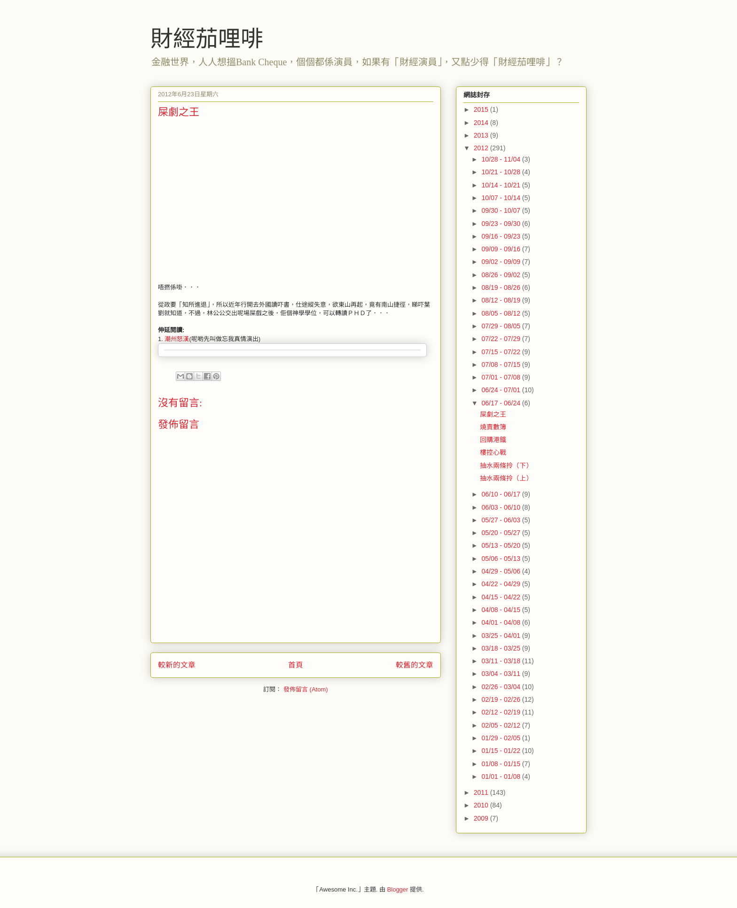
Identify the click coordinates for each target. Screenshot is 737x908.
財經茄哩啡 (206, 38)
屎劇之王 (493, 414)
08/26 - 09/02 (501, 275)
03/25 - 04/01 (501, 635)
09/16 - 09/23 (501, 236)
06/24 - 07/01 (501, 390)
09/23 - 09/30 (501, 223)
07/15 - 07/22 (501, 352)
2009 (482, 818)
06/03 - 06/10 (501, 507)
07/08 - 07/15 (501, 364)
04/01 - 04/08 (501, 622)
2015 (482, 109)
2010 (482, 805)
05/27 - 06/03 (501, 520)
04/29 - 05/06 (501, 571)
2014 (482, 122)
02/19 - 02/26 (501, 699)
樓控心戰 (493, 452)
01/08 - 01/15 (501, 764)
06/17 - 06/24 (501, 403)
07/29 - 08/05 (501, 326)
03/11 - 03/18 (501, 661)
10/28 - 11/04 (501, 159)
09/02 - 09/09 (501, 261)
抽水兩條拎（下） (506, 465)
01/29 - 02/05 (501, 738)
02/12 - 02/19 (501, 712)
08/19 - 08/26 (501, 287)
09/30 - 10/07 (501, 210)
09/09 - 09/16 (501, 249)
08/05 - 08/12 (501, 313)
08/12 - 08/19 (501, 300)
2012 (482, 148)
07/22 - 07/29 (501, 338)
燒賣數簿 (493, 427)
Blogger (397, 889)
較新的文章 (177, 665)
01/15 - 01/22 (501, 750)
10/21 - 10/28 (501, 172)
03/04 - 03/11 (501, 673)
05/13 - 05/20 (501, 545)
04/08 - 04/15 (501, 609)
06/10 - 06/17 (501, 494)
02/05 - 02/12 (501, 725)
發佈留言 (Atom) (305, 689)
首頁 (295, 665)
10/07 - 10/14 (501, 198)
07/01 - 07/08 (501, 377)
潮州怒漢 (177, 338)
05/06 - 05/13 (501, 558)
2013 (482, 135)
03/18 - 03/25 (501, 648)
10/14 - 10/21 (501, 185)
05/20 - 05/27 (501, 532)
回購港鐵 (493, 439)
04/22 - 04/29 (501, 584)
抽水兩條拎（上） (506, 478)
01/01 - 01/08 (501, 776)
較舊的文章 (414, 665)
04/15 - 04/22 (501, 597)
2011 (482, 792)
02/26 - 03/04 (501, 687)
